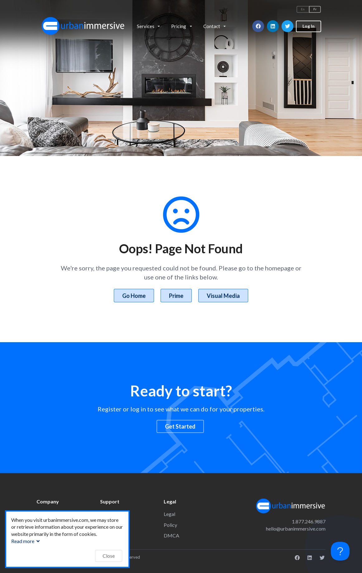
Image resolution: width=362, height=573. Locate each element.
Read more (26, 541)
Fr (314, 9)
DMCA (171, 535)
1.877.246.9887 (309, 521)
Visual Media (223, 295)
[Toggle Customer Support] (340, 551)
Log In (308, 26)
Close (109, 556)
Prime (176, 295)
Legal (169, 514)
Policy (170, 525)
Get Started (180, 426)
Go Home (134, 295)
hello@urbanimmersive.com (296, 529)
